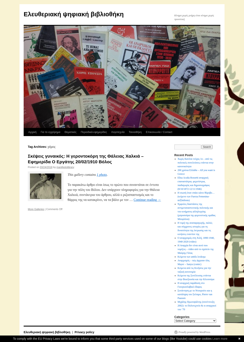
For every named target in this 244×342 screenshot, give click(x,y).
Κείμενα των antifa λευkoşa (191, 256)
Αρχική (32, 132)
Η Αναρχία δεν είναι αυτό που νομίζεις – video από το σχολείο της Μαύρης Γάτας (196, 249)
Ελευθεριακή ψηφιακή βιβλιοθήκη (74, 14)
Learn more (219, 338)
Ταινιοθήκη (135, 132)
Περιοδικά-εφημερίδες (94, 132)
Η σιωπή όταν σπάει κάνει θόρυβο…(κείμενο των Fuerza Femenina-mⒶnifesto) (196, 196)
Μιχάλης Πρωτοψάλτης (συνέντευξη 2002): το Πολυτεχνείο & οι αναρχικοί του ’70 (197, 305)
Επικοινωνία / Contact (159, 132)
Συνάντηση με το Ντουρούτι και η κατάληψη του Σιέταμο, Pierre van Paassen (195, 294)
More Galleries (36, 209)
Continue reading (147, 200)
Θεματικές (70, 132)
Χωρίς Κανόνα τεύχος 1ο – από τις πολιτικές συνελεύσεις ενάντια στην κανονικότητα (196, 162)
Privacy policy (84, 332)
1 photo (102, 174)
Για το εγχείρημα (50, 132)
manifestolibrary (65, 167)
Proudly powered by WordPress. (195, 332)
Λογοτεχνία (118, 132)
